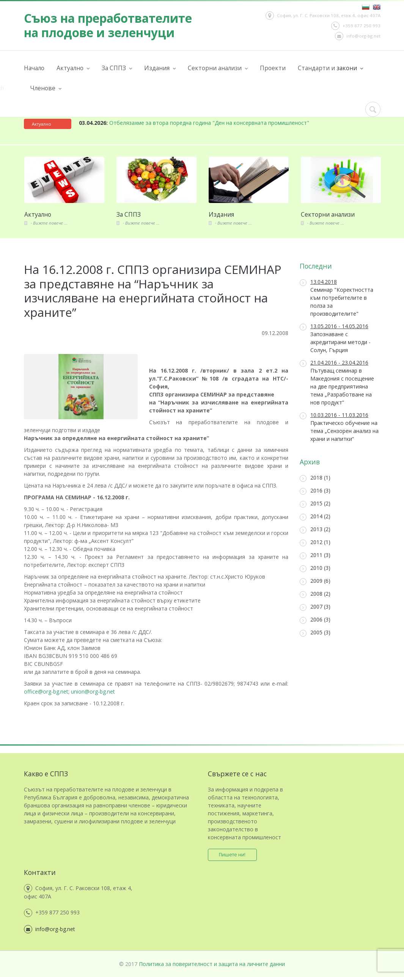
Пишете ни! (232, 854)
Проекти (273, 68)
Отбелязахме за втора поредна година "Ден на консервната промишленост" (194, 122)
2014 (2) (315, 517)
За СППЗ (117, 68)
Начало (34, 68)
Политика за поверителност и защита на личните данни (212, 964)
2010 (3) (315, 568)
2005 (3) (315, 633)
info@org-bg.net (357, 36)
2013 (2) (315, 529)
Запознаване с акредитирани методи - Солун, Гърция (335, 338)
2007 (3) (315, 607)
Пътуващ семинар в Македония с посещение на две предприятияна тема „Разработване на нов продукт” (337, 382)
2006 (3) (315, 620)
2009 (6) (315, 581)
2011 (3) (315, 555)
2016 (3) (315, 491)
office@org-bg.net (46, 691)
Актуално (73, 68)
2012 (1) (315, 542)
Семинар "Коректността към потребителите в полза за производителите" (336, 297)
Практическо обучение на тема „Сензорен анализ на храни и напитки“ (339, 426)
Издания (160, 68)
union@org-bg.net (93, 691)
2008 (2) (315, 594)
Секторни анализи (218, 68)
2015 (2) (315, 504)
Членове (45, 88)
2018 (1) (315, 478)
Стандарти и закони (330, 68)
